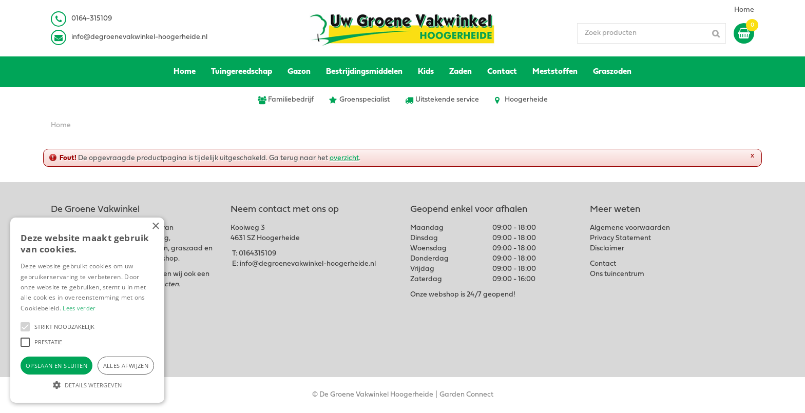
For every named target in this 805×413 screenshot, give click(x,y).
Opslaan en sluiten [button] (56, 365)
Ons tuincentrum (617, 274)
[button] (25, 327)
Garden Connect (466, 394)
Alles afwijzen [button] (126, 365)
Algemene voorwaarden (630, 228)
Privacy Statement (620, 238)
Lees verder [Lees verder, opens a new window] (79, 308)
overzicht (344, 158)
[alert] (87, 310)
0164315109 (257, 253)
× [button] (155, 226)
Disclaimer (607, 248)
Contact (603, 264)
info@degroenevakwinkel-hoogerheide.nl (139, 37)
